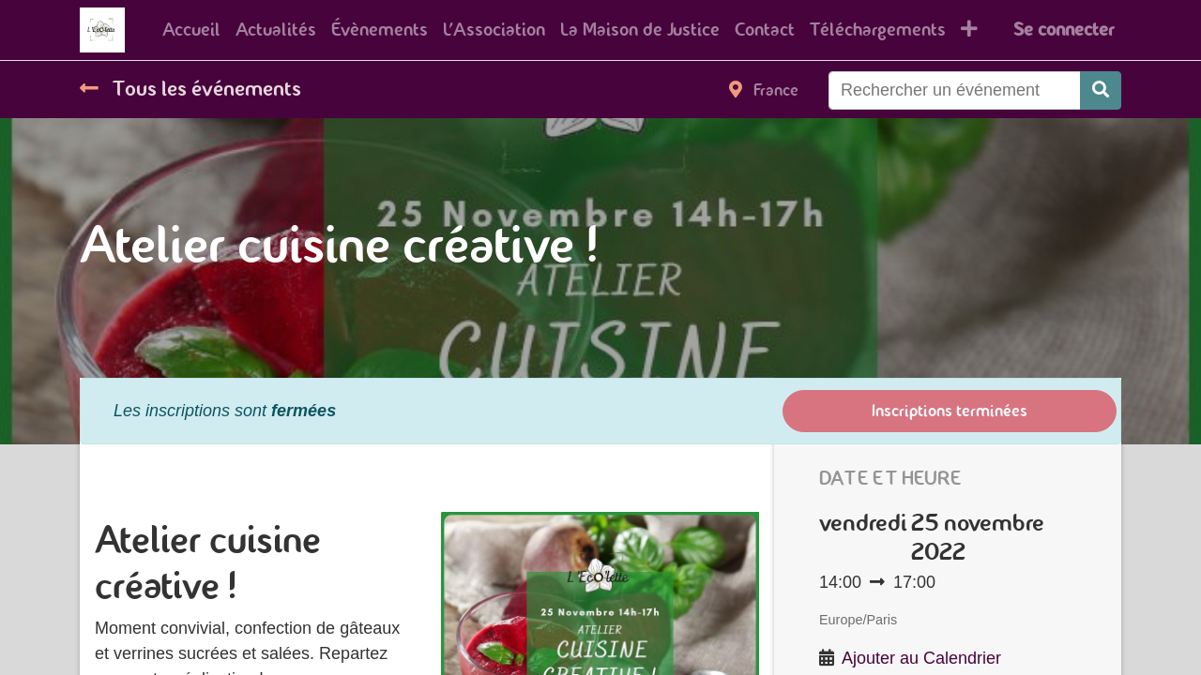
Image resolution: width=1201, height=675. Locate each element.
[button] (969, 30)
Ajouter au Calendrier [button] (921, 658)
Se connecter (1063, 29)
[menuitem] (191, 30)
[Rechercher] (1100, 90)
